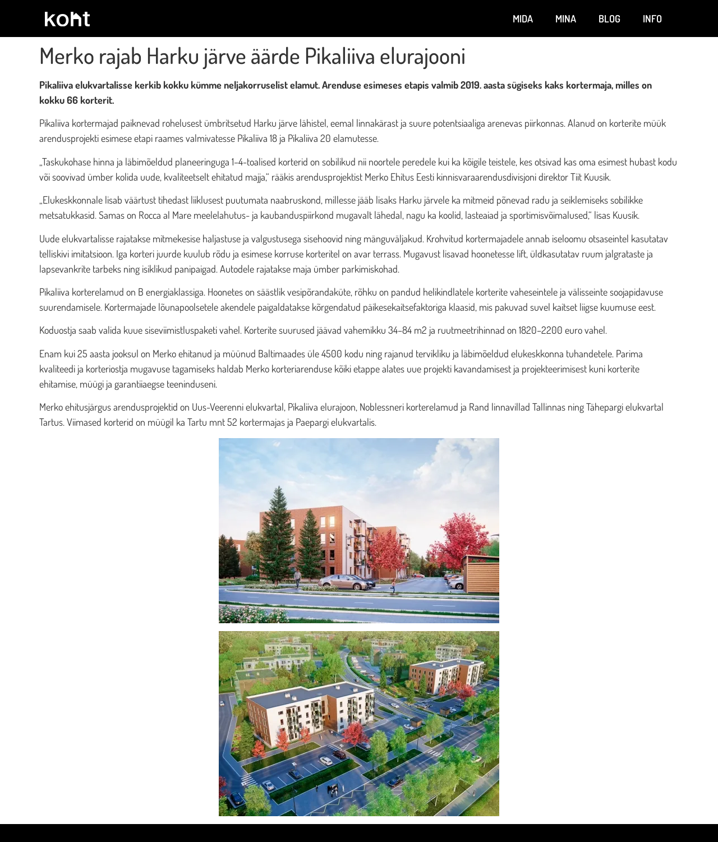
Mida (523, 18)
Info (652, 18)
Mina (565, 18)
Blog (609, 18)
